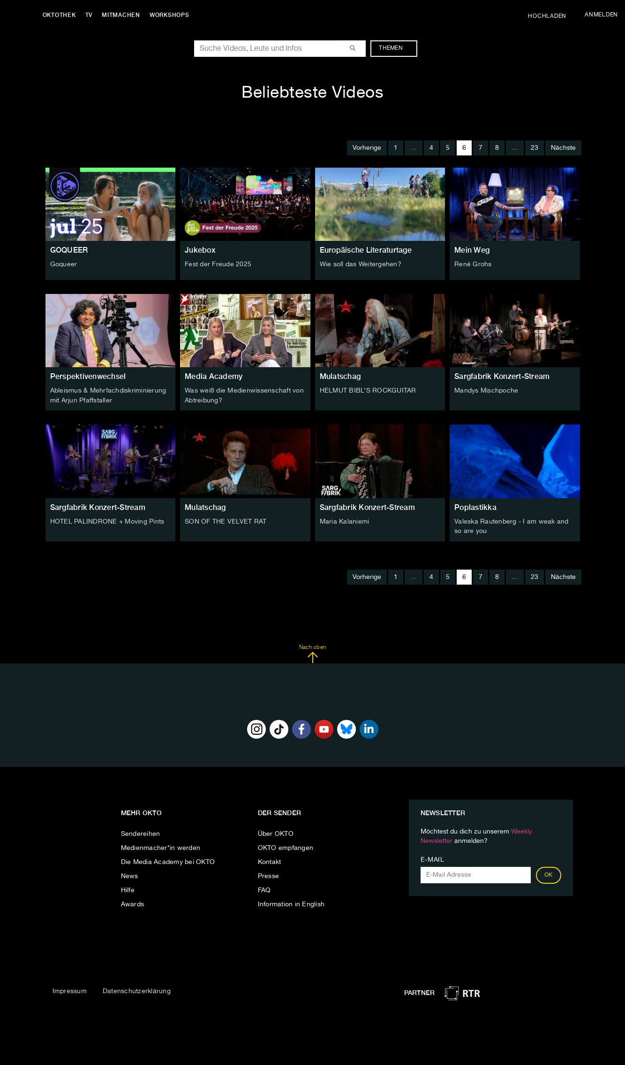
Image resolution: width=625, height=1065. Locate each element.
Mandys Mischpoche (486, 390)
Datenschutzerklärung (137, 990)
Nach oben (312, 652)
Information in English (291, 903)
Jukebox (200, 250)
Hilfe (128, 889)
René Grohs (473, 264)
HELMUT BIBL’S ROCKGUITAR (368, 390)
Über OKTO (276, 832)
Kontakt (269, 860)
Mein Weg (471, 250)
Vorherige (367, 148)
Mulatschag (340, 376)
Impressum (70, 990)
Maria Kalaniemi (344, 520)
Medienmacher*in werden (161, 846)
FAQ (264, 889)
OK (548, 874)
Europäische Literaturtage (366, 250)
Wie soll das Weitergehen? (360, 264)
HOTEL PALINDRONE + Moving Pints (107, 520)
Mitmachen (123, 15)
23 (534, 148)
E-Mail (432, 858)
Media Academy (213, 376)
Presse (268, 875)
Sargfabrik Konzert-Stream (502, 376)
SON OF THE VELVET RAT (225, 520)
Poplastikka (475, 506)
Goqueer (63, 264)
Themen (395, 48)
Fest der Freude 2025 (218, 264)
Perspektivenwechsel (88, 376)
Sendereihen (140, 832)
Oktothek (61, 15)
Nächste (563, 148)
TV (91, 15)
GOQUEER (69, 250)
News (129, 875)
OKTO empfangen (286, 846)
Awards (132, 903)
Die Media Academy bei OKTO (168, 860)
